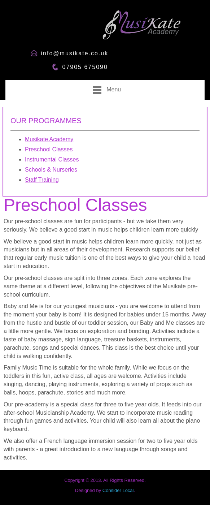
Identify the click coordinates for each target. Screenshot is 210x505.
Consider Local (118, 490)
